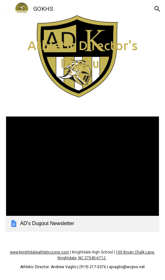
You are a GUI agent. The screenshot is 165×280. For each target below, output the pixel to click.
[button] (7, 9)
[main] (83, 54)
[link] (83, 173)
